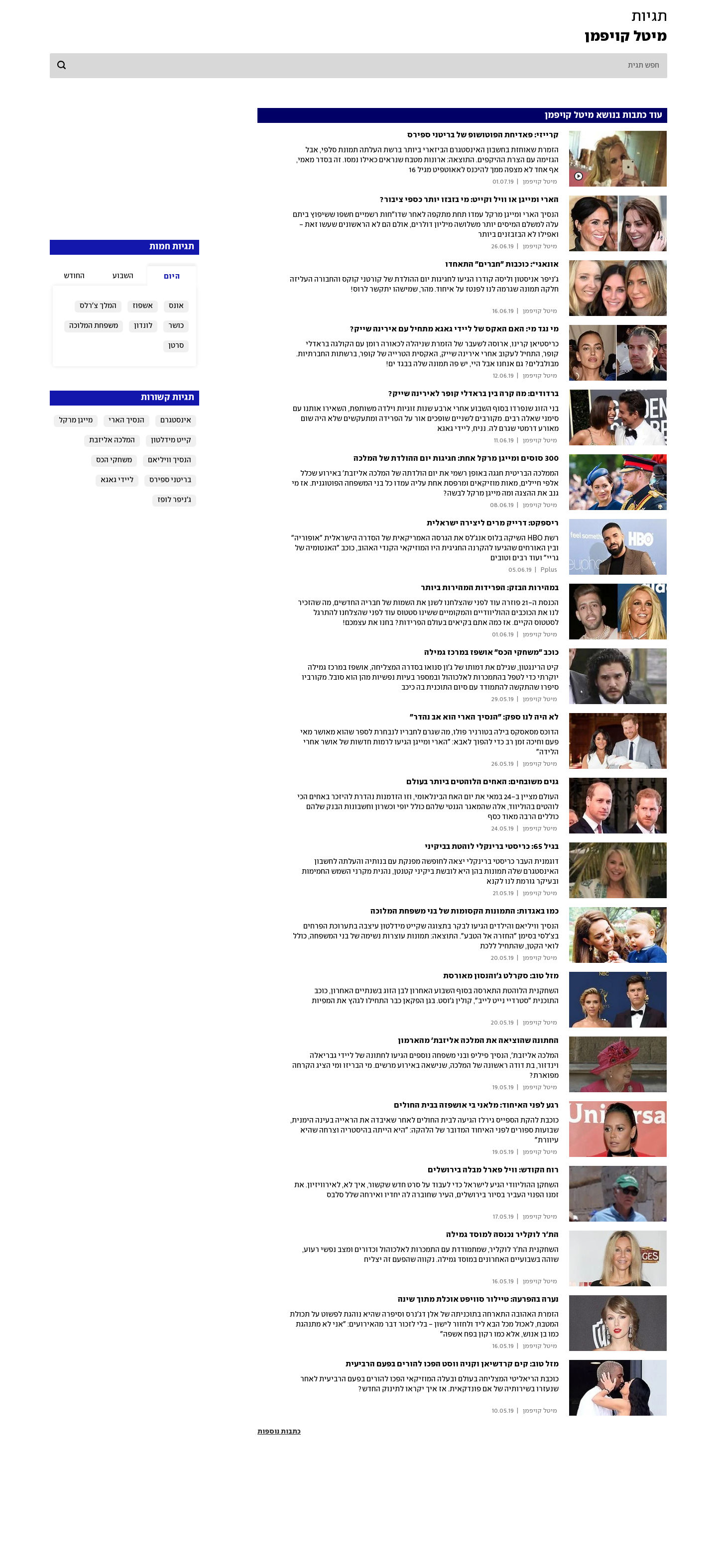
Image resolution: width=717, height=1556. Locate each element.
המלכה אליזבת (112, 440)
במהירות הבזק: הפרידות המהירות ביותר (490, 588)
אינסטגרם (175, 420)
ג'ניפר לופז (174, 500)
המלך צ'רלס (98, 306)
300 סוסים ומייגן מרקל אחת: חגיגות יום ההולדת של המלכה (456, 458)
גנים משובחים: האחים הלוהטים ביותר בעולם (482, 782)
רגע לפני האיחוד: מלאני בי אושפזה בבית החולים (476, 1105)
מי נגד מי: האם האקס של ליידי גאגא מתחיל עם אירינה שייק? (454, 329)
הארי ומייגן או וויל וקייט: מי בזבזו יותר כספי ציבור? (469, 200)
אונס (176, 306)
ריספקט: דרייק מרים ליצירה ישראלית (493, 523)
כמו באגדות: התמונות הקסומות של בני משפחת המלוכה (464, 911)
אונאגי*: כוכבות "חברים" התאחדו (502, 264)
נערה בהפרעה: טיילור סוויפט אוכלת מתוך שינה (478, 1299)
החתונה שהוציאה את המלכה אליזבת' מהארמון (478, 1040)
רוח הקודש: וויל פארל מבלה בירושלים (493, 1170)
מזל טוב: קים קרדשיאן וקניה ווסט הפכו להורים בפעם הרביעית (452, 1364)
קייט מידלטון (171, 440)
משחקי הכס (114, 460)
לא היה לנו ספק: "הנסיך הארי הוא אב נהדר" (484, 717)
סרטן (176, 345)
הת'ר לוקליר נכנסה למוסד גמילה (502, 1235)
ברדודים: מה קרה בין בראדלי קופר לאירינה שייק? (473, 394)
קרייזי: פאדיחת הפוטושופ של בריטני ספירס (483, 135)
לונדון (143, 325)
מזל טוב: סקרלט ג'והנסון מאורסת (501, 976)
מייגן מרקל (76, 420)
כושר (176, 325)
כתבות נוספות (279, 1432)
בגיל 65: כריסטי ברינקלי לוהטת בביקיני (492, 846)
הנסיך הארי (126, 420)
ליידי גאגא (117, 480)
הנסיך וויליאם (169, 460)
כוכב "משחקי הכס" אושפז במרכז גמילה (491, 652)
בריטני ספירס (170, 480)
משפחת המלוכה (93, 325)
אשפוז (142, 306)
